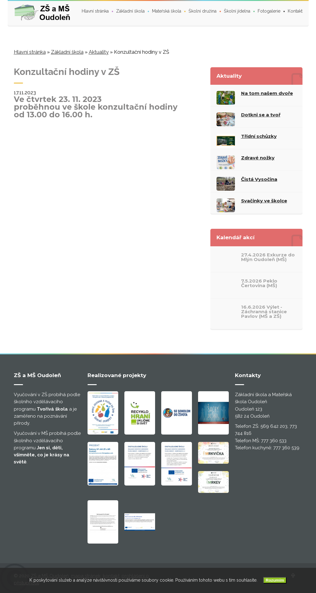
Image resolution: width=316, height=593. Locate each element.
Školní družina (203, 11)
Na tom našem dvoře (267, 93)
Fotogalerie (269, 11)
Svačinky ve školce (264, 201)
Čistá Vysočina (259, 179)
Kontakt (295, 11)
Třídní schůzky (259, 136)
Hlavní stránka (95, 11)
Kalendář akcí (236, 237)
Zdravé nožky (258, 158)
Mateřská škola (166, 11)
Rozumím (275, 580)
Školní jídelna (237, 11)
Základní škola (130, 11)
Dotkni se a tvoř (260, 115)
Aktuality (99, 52)
